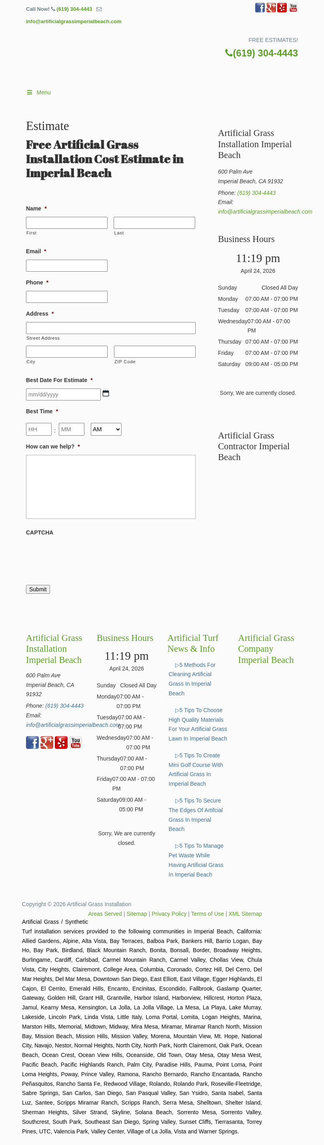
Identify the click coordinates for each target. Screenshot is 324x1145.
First (31, 232)
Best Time (42, 411)
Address (40, 313)
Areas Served (105, 914)
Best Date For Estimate (59, 380)
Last (119, 232)
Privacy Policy (169, 914)
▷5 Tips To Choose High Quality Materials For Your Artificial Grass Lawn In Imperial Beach (198, 724)
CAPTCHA (39, 532)
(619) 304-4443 (74, 9)
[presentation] (87, 556)
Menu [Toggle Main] (38, 92)
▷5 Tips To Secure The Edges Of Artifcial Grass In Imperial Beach (196, 814)
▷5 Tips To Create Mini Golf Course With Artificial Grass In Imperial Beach (196, 769)
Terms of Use (207, 914)
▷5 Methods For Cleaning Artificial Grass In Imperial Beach (192, 679)
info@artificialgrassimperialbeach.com (74, 21)
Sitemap (137, 914)
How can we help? (53, 446)
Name (36, 208)
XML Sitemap (245, 914)
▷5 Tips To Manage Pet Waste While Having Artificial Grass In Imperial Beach (196, 860)
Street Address (43, 338)
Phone (37, 282)
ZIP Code (125, 361)
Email (36, 251)
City (30, 361)
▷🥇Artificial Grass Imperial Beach (170, 57)
